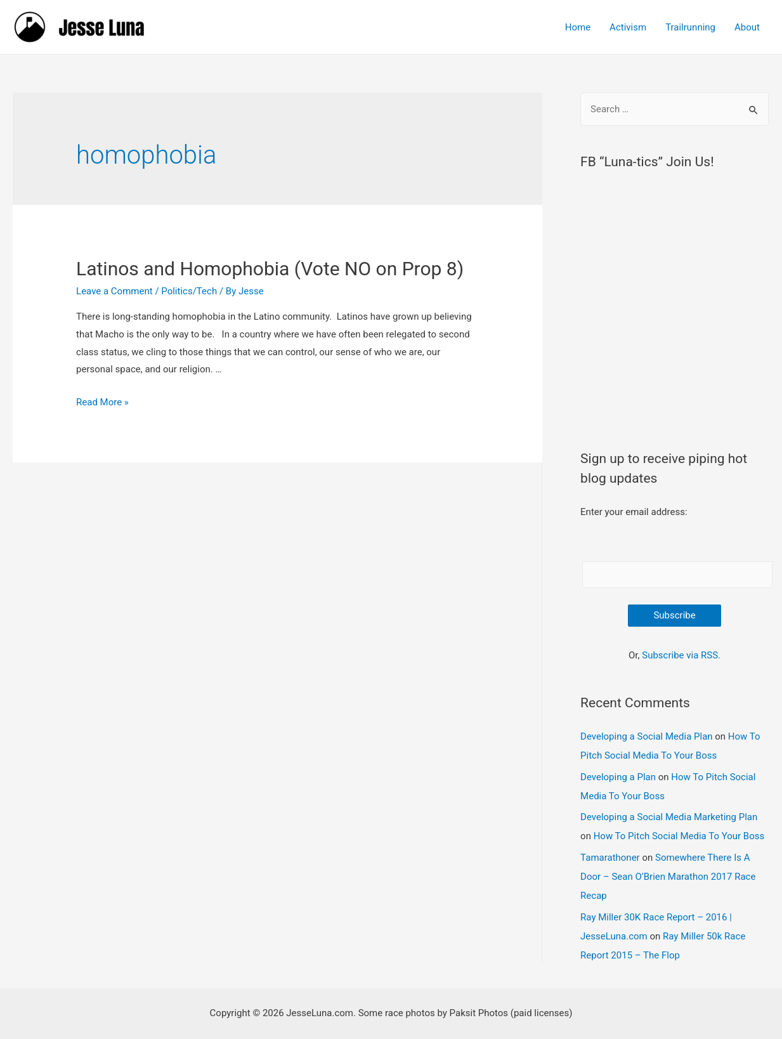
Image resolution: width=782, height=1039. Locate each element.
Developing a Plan (618, 777)
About (747, 27)
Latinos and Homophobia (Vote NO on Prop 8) (270, 269)
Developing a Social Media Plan (646, 736)
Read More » (102, 402)
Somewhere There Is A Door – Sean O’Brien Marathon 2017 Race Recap (667, 876)
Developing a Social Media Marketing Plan (668, 817)
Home (577, 27)
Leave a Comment (114, 291)
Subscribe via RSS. (681, 655)
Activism (627, 27)
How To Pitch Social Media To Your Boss (679, 836)
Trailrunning (690, 27)
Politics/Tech (189, 291)
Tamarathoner (610, 857)
